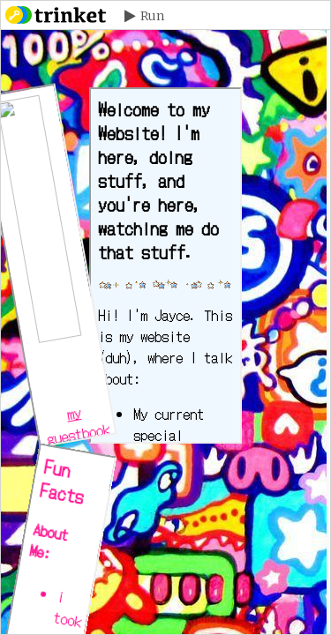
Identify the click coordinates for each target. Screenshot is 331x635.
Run (152, 16)
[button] (144, 16)
